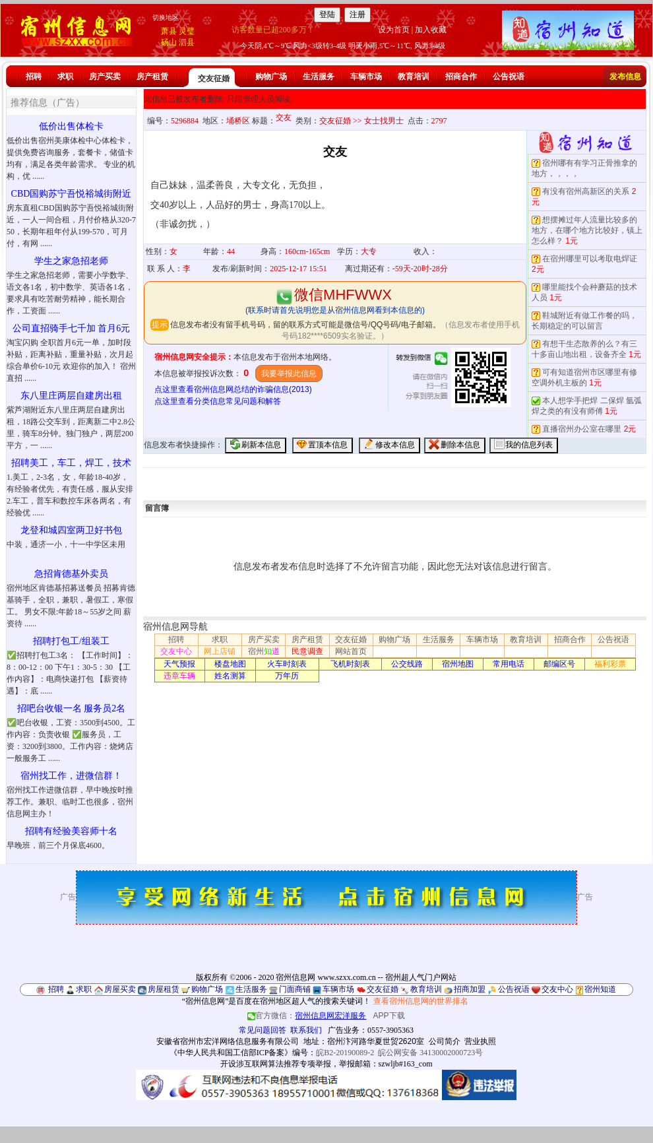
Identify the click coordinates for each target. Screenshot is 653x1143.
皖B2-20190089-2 (345, 1052)
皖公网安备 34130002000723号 (430, 1052)
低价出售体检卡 (71, 126)
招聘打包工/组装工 (71, 641)
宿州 (264, 651)
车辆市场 (366, 76)
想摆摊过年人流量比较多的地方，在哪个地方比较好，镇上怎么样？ (587, 230)
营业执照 (480, 1041)
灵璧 (187, 31)
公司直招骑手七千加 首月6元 (72, 328)
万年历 (287, 675)
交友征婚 (214, 78)
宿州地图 (458, 664)
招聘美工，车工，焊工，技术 (71, 463)
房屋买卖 (120, 989)
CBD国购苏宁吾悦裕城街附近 (71, 194)
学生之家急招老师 (71, 261)
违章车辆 (179, 675)
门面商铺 (295, 989)
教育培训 (413, 76)
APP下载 (389, 1015)
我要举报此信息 (289, 373)
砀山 (169, 42)
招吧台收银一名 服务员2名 (71, 708)
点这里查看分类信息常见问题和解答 (217, 401)
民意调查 (307, 651)
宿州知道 (600, 989)
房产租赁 (152, 76)
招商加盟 (469, 989)
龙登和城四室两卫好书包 (71, 530)
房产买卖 (105, 76)
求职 (65, 76)
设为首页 (394, 29)
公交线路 (407, 664)
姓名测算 (230, 675)
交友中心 (176, 651)
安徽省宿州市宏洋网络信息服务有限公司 (227, 1041)
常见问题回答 (262, 1030)
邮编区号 (559, 664)
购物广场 (271, 76)
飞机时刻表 (350, 664)
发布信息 (625, 76)
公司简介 (444, 1041)
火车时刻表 (287, 664)
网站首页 (351, 651)
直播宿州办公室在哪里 (581, 429)
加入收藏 (431, 29)
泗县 (187, 42)
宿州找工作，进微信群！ (71, 776)
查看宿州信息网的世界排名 (420, 1001)
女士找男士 (384, 120)
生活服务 (318, 76)
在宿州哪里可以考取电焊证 (589, 258)
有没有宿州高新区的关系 (585, 191)
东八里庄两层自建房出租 (71, 396)
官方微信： (307, 1015)
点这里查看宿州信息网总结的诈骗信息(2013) (233, 389)
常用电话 (508, 664)
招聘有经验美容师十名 (71, 831)
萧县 (169, 31)
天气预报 (179, 664)
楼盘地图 (230, 664)
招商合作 (461, 76)
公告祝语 (508, 76)
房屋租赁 (163, 989)
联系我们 (306, 1030)
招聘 (34, 76)
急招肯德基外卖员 (71, 574)
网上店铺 (219, 651)
